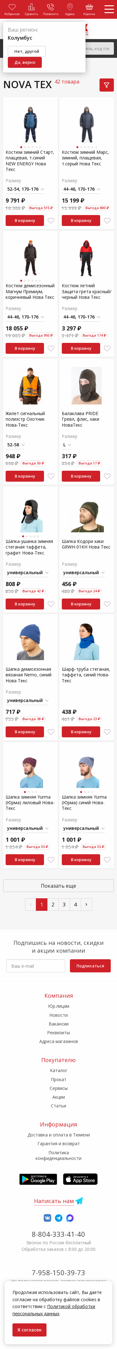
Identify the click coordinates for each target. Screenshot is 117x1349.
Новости (58, 1015)
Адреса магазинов (58, 1041)
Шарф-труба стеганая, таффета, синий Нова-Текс (86, 674)
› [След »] (86, 904)
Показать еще (58, 885)
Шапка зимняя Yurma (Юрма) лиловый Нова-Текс (30, 802)
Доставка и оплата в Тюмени (58, 1135)
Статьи (58, 1106)
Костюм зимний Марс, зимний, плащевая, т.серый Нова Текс (85, 157)
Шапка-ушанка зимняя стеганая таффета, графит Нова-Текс (29, 546)
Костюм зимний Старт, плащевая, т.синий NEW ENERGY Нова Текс (30, 160)
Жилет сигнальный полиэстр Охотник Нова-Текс (25, 419)
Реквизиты (58, 1033)
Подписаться (90, 966)
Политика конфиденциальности (58, 1155)
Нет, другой (26, 51)
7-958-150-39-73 (58, 1272)
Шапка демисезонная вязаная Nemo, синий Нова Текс (28, 674)
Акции (58, 1097)
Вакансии (59, 1024)
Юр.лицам (58, 1006)
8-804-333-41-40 (58, 1234)
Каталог (58, 1070)
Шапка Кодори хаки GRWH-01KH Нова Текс (86, 544)
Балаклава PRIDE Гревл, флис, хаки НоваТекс (80, 419)
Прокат (58, 1079)
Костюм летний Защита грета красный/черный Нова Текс (86, 291)
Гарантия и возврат (58, 1143)
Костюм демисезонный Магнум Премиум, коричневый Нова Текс (30, 291)
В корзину (25, 220)
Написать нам (54, 1201)
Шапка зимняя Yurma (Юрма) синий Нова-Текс (84, 802)
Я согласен (29, 1330)
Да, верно (24, 62)
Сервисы (59, 1088)
